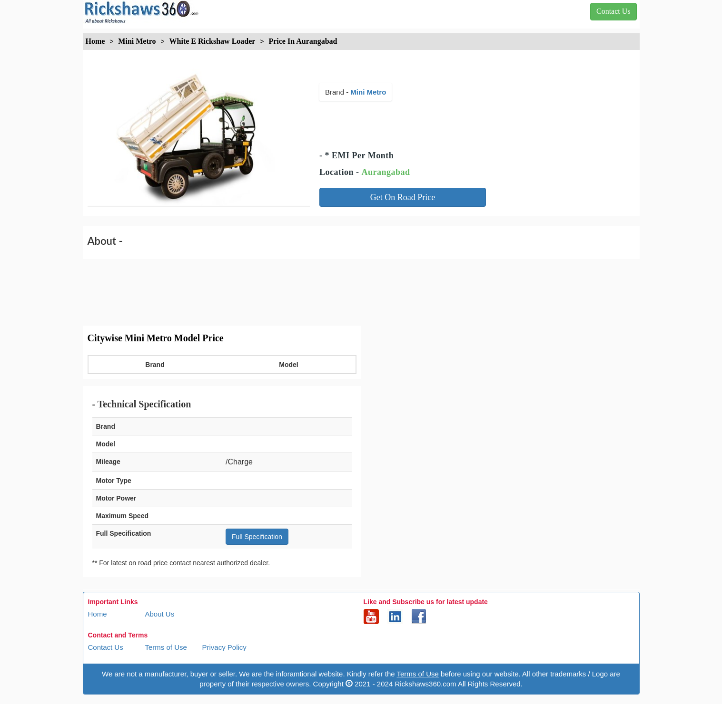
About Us (160, 614)
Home (97, 614)
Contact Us (105, 647)
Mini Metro (368, 92)
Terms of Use (166, 647)
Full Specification (257, 536)
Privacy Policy (224, 647)
